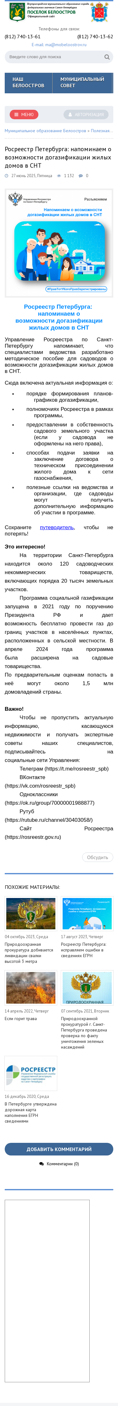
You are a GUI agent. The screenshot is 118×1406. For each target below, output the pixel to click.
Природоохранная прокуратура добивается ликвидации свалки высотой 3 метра (29, 952)
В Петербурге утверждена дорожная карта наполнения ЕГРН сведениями (31, 1112)
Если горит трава (21, 1018)
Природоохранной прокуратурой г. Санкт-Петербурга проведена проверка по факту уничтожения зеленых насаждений (84, 1033)
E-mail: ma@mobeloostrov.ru (59, 44)
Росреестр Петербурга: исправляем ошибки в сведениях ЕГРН (83, 949)
